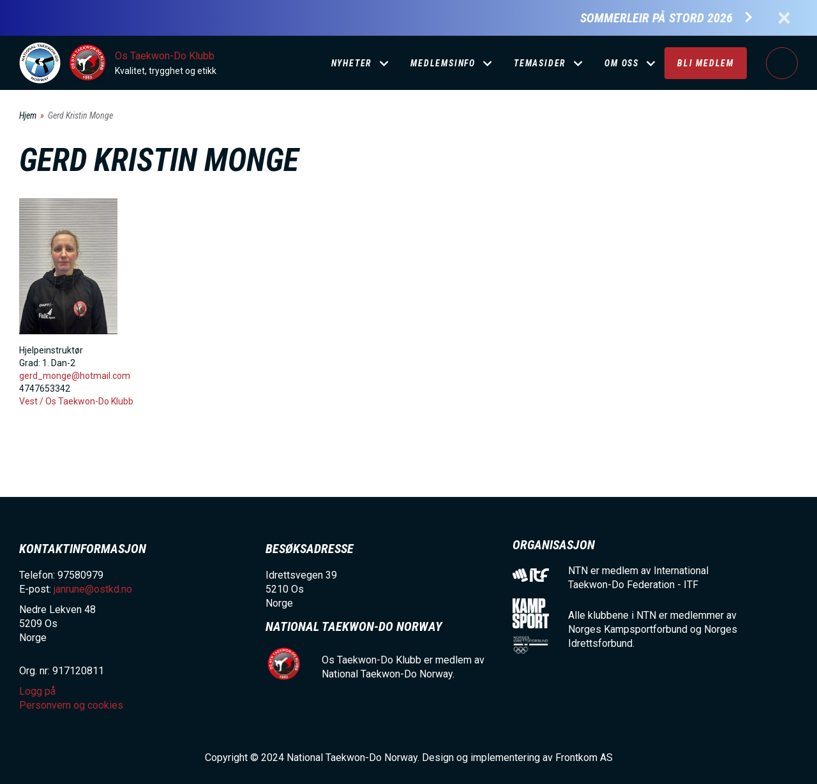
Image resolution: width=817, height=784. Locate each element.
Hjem (27, 115)
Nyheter (352, 63)
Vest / (32, 401)
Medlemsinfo (443, 63)
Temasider (540, 63)
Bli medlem (705, 63)
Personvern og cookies (71, 705)
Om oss (621, 63)
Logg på (782, 63)
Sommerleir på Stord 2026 (656, 18)
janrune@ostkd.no (93, 589)
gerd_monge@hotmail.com (74, 376)
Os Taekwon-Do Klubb (164, 56)
